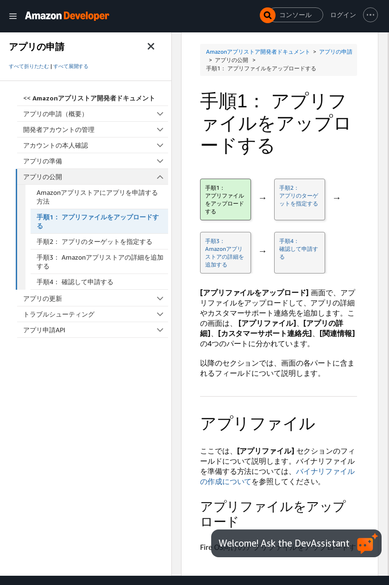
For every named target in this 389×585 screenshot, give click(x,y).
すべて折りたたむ (29, 66)
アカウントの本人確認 (95, 145)
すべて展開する (70, 66)
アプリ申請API (95, 329)
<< (89, 98)
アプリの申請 (335, 51)
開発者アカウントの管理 (95, 129)
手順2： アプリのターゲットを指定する (94, 241)
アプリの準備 (95, 160)
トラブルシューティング (95, 314)
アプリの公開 (96, 176)
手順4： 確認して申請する (75, 282)
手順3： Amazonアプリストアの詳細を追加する (100, 261)
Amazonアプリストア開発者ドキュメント (258, 51)
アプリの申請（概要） (95, 113)
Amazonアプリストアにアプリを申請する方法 (97, 196)
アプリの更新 (95, 298)
